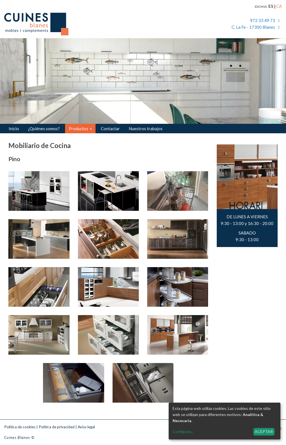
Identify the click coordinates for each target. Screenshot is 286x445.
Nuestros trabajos (146, 128)
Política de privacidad (57, 427)
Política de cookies (19, 427)
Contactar (110, 128)
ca (279, 6)
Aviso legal (86, 427)
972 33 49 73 (262, 20)
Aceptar (264, 431)
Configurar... (183, 431)
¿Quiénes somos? (44, 128)
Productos (80, 128)
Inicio (14, 128)
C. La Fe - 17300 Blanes (253, 27)
